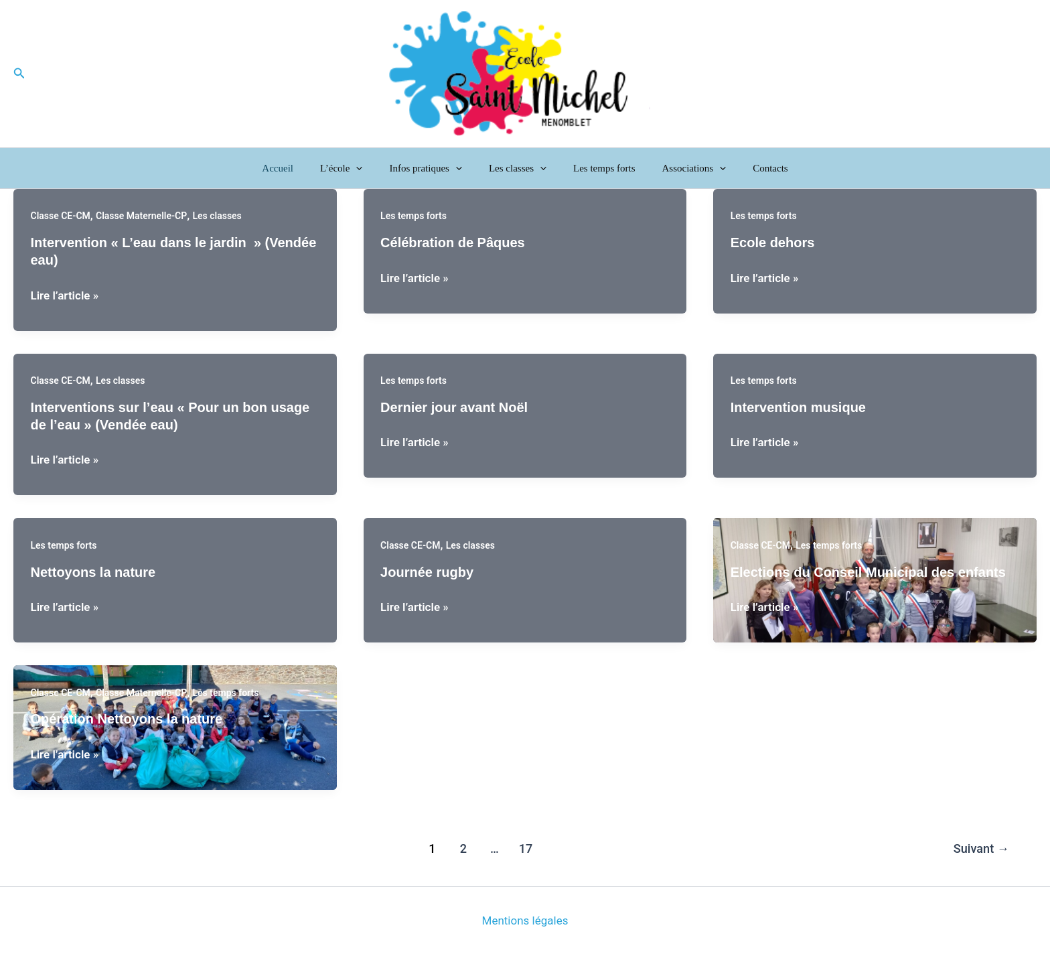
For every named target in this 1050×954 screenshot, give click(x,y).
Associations (681, 168)
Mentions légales (525, 920)
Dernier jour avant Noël (454, 407)
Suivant (981, 848)
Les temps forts (597, 168)
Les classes (517, 168)
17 (526, 848)
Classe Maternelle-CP (141, 215)
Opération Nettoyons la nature (127, 718)
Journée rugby (426, 572)
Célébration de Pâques (452, 242)
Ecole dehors (773, 242)
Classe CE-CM (60, 215)
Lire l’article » (65, 295)
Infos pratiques (432, 168)
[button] (19, 73)
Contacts (750, 168)
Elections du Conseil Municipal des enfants (868, 572)
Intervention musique (798, 407)
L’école (354, 168)
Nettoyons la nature (93, 572)
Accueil (297, 168)
